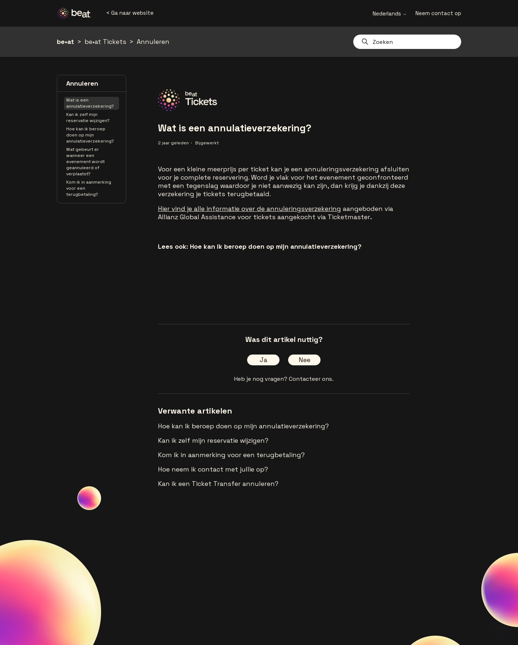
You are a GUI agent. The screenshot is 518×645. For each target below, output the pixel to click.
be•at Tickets (105, 41)
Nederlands (390, 13)
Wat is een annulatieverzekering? (90, 103)
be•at (65, 41)
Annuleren (153, 41)
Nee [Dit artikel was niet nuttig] (304, 360)
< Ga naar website (130, 12)
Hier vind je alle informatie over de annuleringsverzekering (249, 208)
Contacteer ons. (311, 379)
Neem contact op (438, 13)
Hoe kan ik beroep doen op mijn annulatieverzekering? (90, 135)
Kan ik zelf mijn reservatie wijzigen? (88, 117)
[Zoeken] (407, 42)
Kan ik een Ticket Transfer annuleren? (218, 483)
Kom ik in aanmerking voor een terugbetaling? (88, 188)
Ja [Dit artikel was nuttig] (263, 360)
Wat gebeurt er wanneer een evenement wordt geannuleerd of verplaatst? (85, 161)
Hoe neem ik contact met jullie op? (213, 469)
